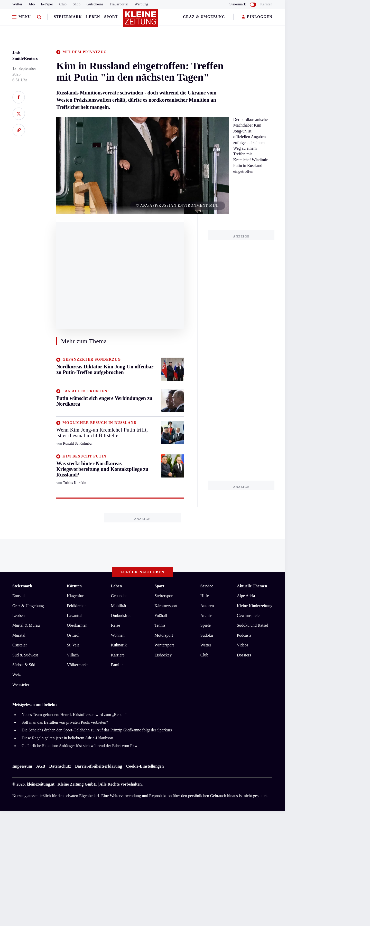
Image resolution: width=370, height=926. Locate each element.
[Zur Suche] (39, 17)
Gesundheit (120, 596)
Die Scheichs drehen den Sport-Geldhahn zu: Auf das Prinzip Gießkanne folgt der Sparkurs (97, 730)
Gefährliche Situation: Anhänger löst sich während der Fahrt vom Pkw (79, 745)
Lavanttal (74, 615)
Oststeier (19, 645)
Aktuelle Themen (252, 586)
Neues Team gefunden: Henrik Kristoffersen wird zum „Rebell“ (74, 714)
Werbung (141, 4)
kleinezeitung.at (40, 784)
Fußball (160, 615)
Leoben (18, 615)
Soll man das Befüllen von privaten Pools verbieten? (65, 722)
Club (63, 4)
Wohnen (118, 635)
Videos (242, 645)
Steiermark (68, 17)
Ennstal (18, 596)
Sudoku (206, 635)
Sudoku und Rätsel (252, 625)
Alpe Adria (246, 596)
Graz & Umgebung (204, 17)
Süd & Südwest (25, 655)
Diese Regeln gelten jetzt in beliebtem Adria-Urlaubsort (67, 738)
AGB (40, 766)
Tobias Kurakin (74, 483)
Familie (117, 665)
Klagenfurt (76, 596)
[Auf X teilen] (18, 114)
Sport (111, 17)
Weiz (16, 674)
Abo (32, 4)
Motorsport (163, 635)
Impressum (22, 766)
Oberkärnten (77, 625)
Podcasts (244, 635)
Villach (73, 655)
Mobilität (118, 606)
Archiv (206, 615)
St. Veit (73, 645)
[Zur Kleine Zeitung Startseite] (141, 20)
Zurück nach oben (142, 572)
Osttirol (73, 635)
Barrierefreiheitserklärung (98, 766)
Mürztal (18, 635)
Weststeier (20, 684)
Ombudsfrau (121, 615)
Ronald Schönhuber (78, 443)
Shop (76, 4)
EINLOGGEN (257, 17)
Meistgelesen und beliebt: (34, 704)
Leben (93, 17)
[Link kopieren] (18, 130)
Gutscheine (95, 4)
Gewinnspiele (248, 615)
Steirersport (164, 596)
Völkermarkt (77, 665)
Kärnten (266, 4)
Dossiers (244, 655)
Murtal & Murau (26, 625)
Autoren (207, 606)
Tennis (159, 625)
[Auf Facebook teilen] (18, 97)
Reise (115, 625)
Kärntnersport (165, 606)
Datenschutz (60, 766)
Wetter (17, 4)
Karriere (118, 655)
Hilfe (204, 596)
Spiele (205, 625)
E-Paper (47, 4)
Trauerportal (119, 4)
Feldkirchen (76, 606)
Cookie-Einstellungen (145, 766)
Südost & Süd (23, 665)
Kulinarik (119, 645)
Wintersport (164, 645)
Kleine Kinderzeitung (254, 606)
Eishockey (163, 655)
